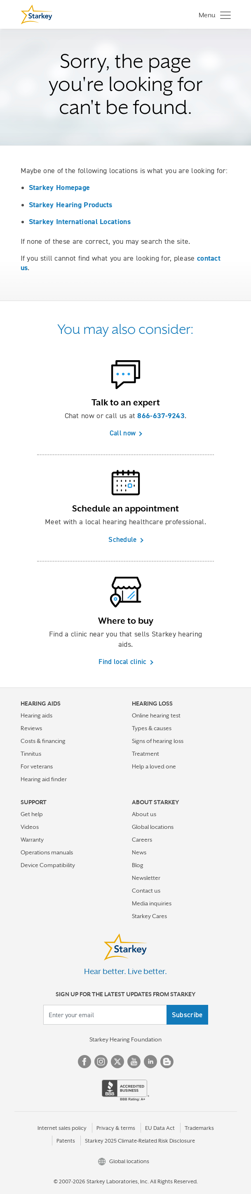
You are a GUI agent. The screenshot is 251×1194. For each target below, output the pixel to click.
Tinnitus (31, 753)
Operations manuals (47, 852)
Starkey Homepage (59, 187)
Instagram (101, 1061)
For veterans (37, 766)
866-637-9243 (161, 416)
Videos (30, 827)
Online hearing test (156, 715)
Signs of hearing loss (157, 741)
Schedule (122, 539)
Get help (32, 814)
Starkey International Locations (80, 222)
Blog (137, 865)
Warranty (32, 839)
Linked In (150, 1061)
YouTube (134, 1061)
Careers (142, 839)
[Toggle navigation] (213, 14)
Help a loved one (154, 766)
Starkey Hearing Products (71, 205)
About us (144, 814)
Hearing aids (36, 715)
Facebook (84, 1061)
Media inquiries (151, 903)
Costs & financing (43, 741)
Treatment (145, 753)
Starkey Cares (149, 916)
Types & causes (151, 728)
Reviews (31, 728)
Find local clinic (122, 661)
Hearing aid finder (44, 779)
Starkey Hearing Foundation (125, 1039)
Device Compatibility (48, 865)
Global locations (153, 827)
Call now (123, 432)
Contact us (146, 890)
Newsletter (146, 878)
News (139, 852)
